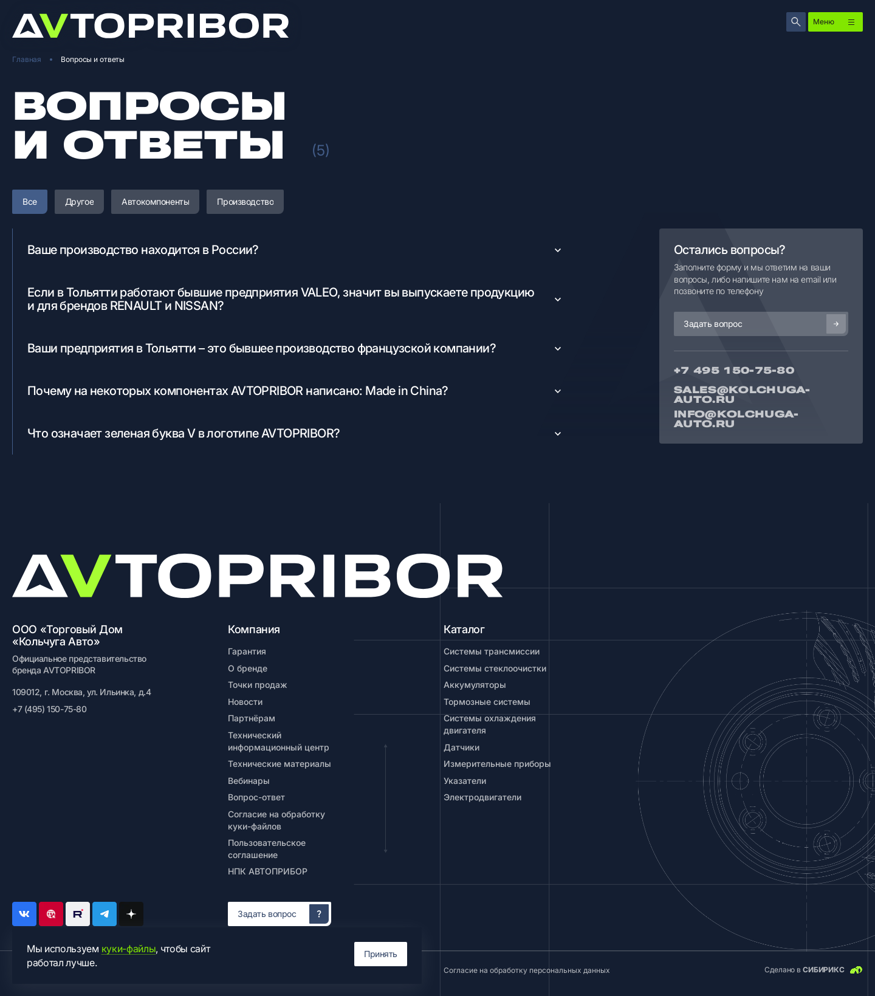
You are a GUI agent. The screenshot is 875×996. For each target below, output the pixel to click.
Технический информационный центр (278, 741)
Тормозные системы (487, 701)
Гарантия (247, 651)
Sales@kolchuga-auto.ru (742, 395)
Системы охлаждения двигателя (490, 724)
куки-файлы (128, 949)
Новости (245, 701)
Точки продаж (257, 684)
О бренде (247, 668)
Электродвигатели (482, 797)
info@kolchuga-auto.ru (736, 419)
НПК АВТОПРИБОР (267, 871)
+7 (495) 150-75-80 (49, 709)
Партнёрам (251, 718)
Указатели (465, 780)
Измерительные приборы (497, 763)
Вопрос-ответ (256, 797)
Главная (26, 59)
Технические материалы (279, 763)
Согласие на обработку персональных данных (527, 970)
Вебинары (249, 780)
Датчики (461, 747)
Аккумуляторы (475, 684)
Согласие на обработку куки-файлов (276, 820)
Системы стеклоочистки (495, 668)
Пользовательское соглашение (267, 848)
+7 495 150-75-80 (734, 371)
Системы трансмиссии (492, 651)
